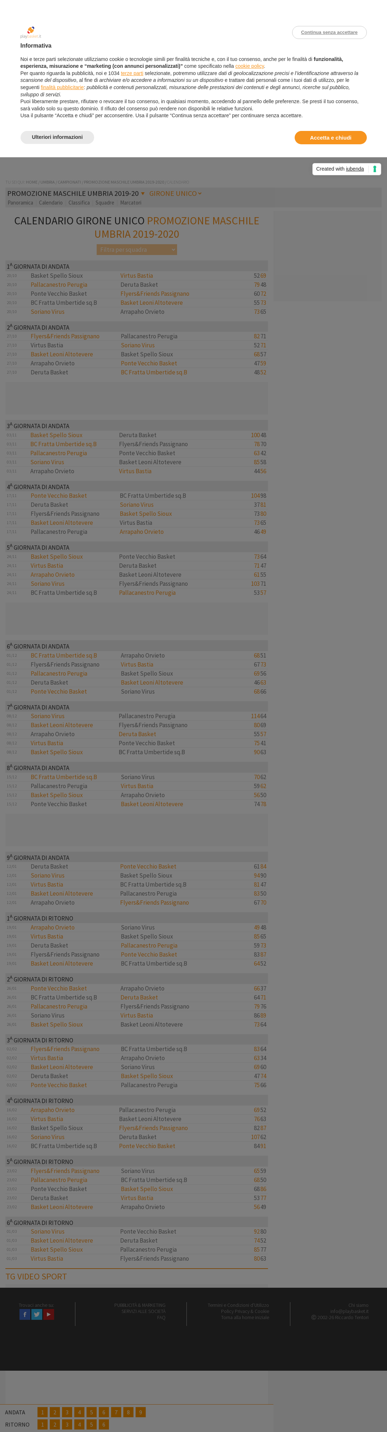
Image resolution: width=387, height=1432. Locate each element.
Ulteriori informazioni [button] (57, 137)
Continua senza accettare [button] (329, 32)
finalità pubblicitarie (62, 87)
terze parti (132, 73)
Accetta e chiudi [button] (330, 138)
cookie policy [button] (249, 66)
